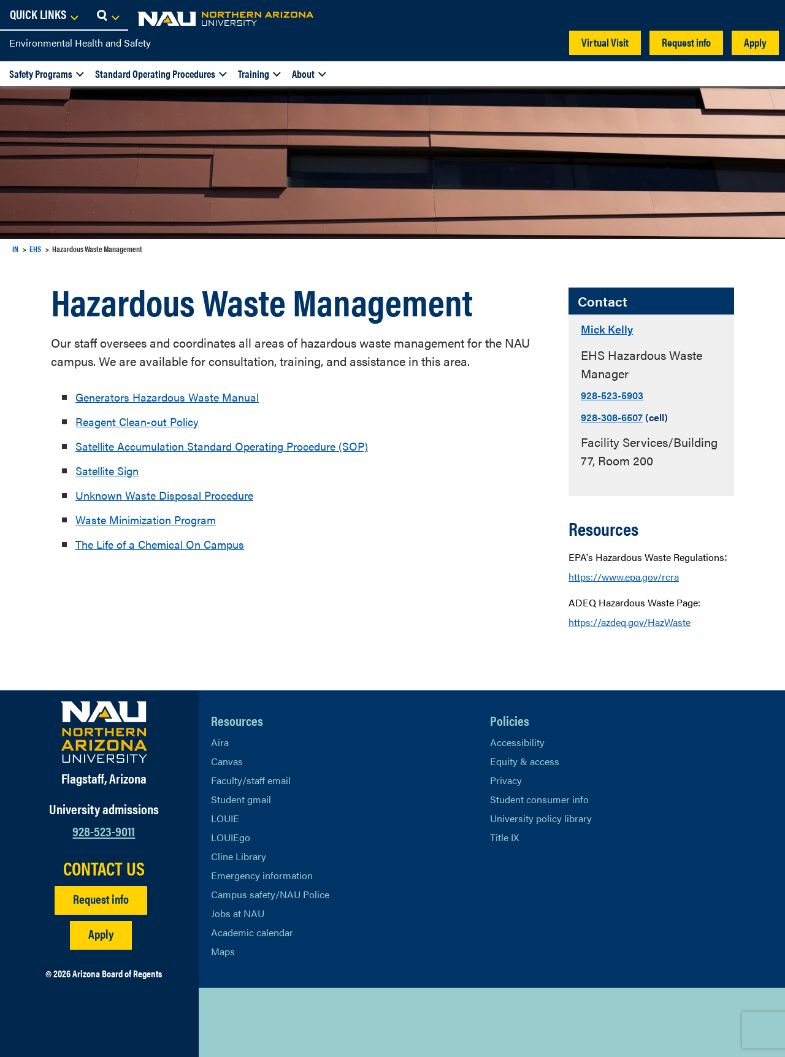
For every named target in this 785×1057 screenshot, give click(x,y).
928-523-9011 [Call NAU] (103, 828)
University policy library (541, 817)
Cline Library (238, 855)
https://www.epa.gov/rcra (624, 575)
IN (15, 248)
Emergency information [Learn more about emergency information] (262, 874)
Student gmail (241, 798)
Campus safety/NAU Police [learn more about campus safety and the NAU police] (270, 893)
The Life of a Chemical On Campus (168, 543)
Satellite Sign (110, 470)
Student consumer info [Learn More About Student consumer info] (539, 798)
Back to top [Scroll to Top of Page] (706, 1022)
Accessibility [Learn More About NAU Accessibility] (517, 741)
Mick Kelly (613, 327)
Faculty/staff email (251, 779)
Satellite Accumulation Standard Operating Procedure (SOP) (237, 445)
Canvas (227, 760)
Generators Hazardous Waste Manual (175, 396)
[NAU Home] (98, 18)
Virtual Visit (605, 42)
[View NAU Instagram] (293, 1021)
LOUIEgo (230, 836)
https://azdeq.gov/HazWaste (630, 621)
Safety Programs (40, 73)
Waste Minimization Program (153, 519)
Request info (686, 42)
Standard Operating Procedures (155, 73)
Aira (220, 741)
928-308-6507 (612, 416)
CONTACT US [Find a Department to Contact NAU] (104, 866)
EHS (35, 248)
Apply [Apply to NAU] (100, 932)
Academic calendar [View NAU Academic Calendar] (252, 931)
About (303, 73)
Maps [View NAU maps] (223, 950)
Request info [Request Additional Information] (101, 897)
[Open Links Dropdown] (700, 15)
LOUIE (225, 817)
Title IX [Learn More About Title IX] (504, 836)
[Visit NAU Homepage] (104, 730)
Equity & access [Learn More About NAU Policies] (524, 760)
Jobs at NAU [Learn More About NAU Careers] (237, 912)
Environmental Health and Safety (80, 43)
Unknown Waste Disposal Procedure (172, 494)
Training (253, 73)
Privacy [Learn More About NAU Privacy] (506, 779)
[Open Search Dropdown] (764, 15)
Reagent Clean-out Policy (143, 421)
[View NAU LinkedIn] (269, 1021)
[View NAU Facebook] (244, 1021)
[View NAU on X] (220, 1021)
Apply (755, 42)
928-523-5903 (612, 394)
